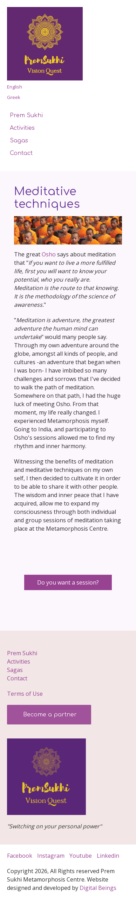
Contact (21, 153)
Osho (49, 254)
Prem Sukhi (26, 115)
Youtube (80, 855)
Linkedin (109, 855)
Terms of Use (25, 694)
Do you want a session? (68, 582)
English (14, 87)
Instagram (50, 855)
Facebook (19, 855)
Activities (22, 128)
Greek (13, 97)
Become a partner (49, 715)
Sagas (19, 140)
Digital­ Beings (98, 888)
